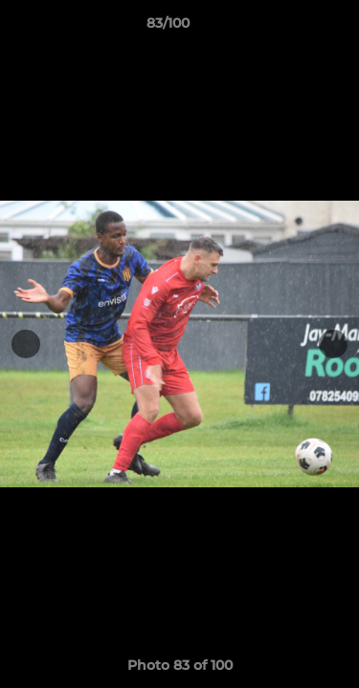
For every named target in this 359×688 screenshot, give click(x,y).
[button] (290, 27)
